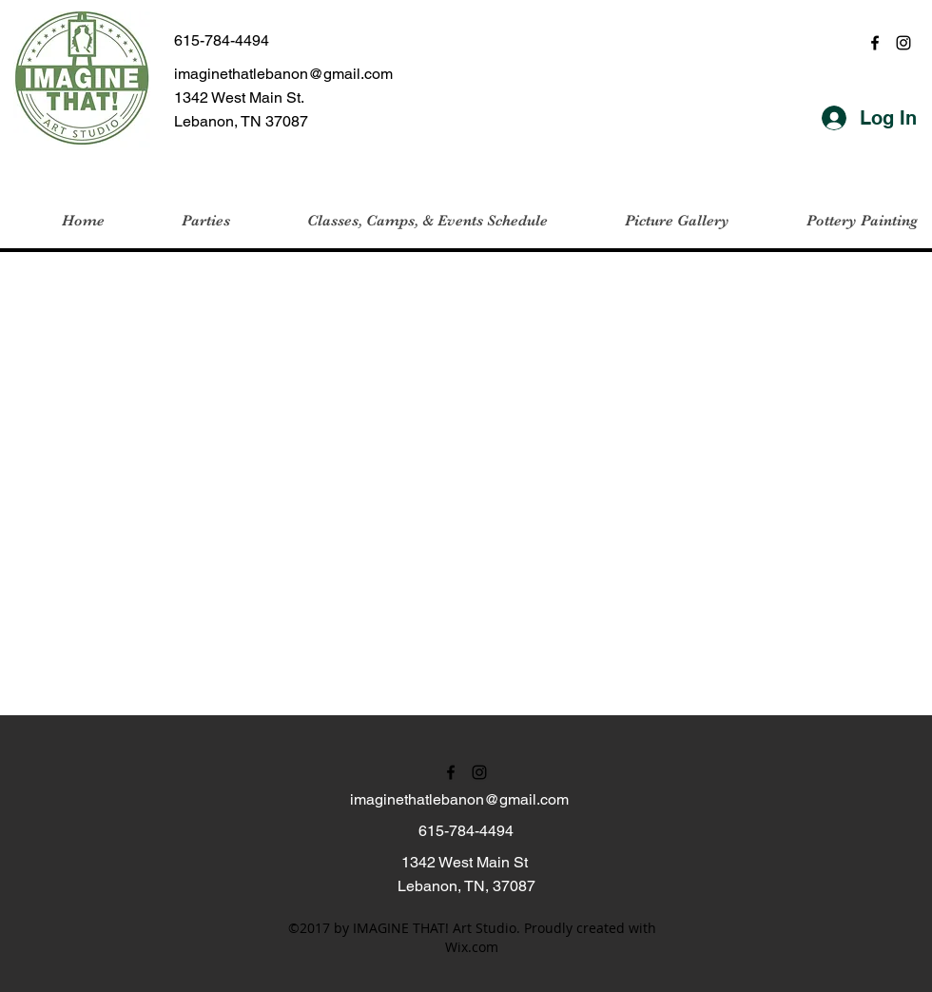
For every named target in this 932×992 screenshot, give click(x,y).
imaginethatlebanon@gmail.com (283, 74)
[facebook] (874, 42)
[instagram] (903, 42)
